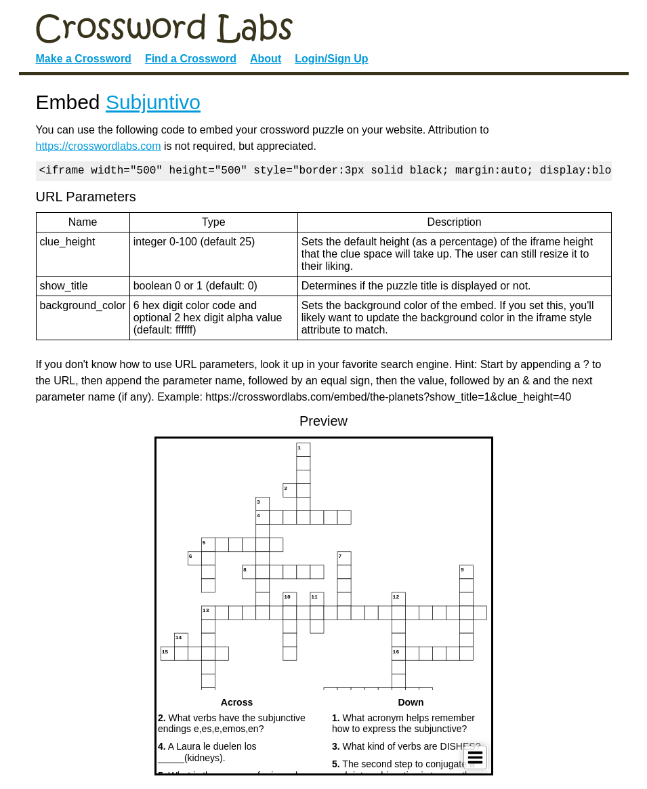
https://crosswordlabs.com (98, 146)
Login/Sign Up (331, 58)
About (265, 58)
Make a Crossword (83, 58)
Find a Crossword (190, 58)
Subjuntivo (153, 102)
